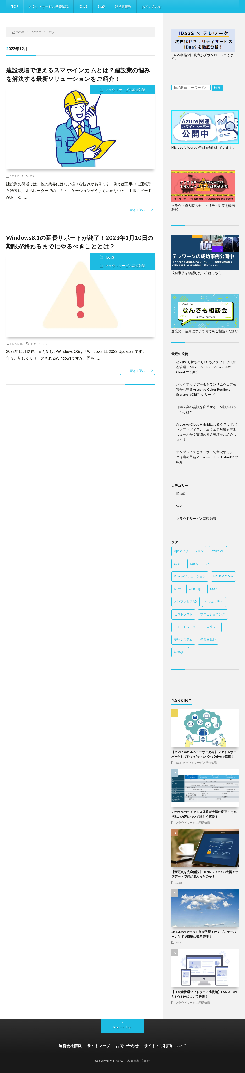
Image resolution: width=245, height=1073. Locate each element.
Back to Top (122, 1027)
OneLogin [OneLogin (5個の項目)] (195, 589)
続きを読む (137, 210)
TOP (14, 6)
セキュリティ (39, 343)
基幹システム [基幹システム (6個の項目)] (183, 639)
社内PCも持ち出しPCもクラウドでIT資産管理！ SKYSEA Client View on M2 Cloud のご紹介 (206, 367)
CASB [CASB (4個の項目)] (178, 563)
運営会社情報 (70, 1045)
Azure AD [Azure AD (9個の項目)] (217, 551)
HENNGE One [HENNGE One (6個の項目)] (223, 576)
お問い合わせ (152, 6)
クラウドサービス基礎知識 (48, 6)
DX (32, 176)
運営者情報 (123, 6)
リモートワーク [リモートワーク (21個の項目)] (185, 627)
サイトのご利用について (165, 1045)
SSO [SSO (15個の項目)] (213, 589)
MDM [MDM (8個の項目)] (177, 589)
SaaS (101, 6)
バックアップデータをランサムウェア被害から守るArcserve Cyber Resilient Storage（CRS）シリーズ (206, 389)
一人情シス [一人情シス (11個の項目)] (211, 627)
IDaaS (83, 6)
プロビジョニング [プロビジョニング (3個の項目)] (212, 614)
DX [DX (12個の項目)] (207, 563)
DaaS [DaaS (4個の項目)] (194, 563)
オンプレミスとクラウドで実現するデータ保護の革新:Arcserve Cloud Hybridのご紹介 (207, 457)
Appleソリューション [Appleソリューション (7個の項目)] (189, 551)
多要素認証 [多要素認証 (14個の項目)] (208, 639)
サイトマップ (98, 1045)
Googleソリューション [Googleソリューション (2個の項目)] (190, 576)
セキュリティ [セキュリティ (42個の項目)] (214, 601)
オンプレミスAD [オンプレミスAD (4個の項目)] (185, 601)
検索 (217, 87)
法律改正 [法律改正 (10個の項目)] (180, 652)
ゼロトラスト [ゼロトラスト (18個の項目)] (183, 614)
